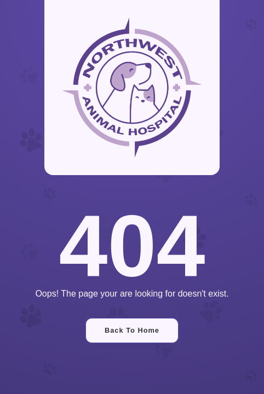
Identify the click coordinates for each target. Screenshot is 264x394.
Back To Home (132, 330)
